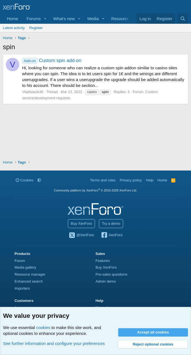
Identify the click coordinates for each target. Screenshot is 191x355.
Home (12, 18)
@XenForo (81, 235)
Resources (121, 18)
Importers (22, 288)
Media (93, 18)
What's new (64, 18)
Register (36, 28)
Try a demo (111, 223)
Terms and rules (103, 180)
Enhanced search (29, 281)
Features (103, 261)
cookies (43, 327)
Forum (20, 261)
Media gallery (25, 267)
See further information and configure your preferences (54, 343)
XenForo (112, 235)
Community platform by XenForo (95, 190)
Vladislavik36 (32, 92)
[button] (45, 18)
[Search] (182, 18)
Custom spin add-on (51, 60)
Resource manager (30, 274)
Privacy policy (131, 180)
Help (150, 180)
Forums (34, 18)
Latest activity (14, 28)
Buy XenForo (81, 223)
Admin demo (106, 281)
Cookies (25, 180)
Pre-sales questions (111, 274)
